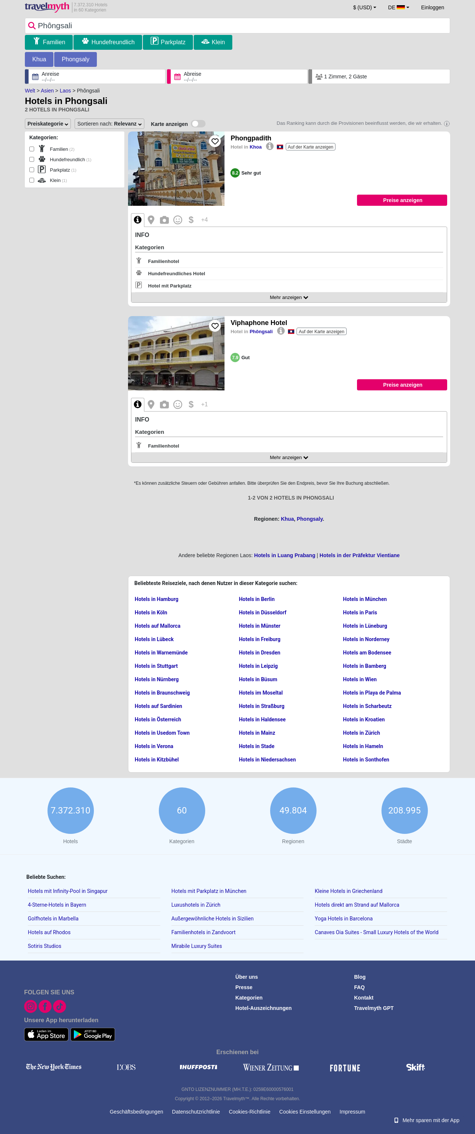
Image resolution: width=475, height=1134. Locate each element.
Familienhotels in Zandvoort (203, 932)
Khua (39, 59)
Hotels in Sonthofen (366, 760)
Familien (54, 42)
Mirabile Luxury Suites (196, 946)
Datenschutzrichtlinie (196, 1112)
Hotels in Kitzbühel (157, 760)
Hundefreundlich (113, 42)
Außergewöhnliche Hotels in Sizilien (212, 919)
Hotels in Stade (257, 746)
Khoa (256, 147)
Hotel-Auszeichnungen (263, 1008)
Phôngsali (261, 331)
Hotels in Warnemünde (161, 653)
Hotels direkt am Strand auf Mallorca (357, 905)
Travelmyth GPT (374, 1008)
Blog (360, 977)
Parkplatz (173, 42)
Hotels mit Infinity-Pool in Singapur (68, 891)
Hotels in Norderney (366, 639)
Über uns (246, 977)
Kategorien (248, 998)
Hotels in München (365, 599)
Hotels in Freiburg (260, 639)
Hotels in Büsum (258, 679)
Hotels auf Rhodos (49, 932)
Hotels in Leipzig (258, 666)
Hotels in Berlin (257, 599)
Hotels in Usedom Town (162, 733)
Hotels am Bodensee (367, 653)
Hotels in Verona (154, 746)
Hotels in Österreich (158, 719)
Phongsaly (75, 59)
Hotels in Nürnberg (157, 679)
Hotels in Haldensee (262, 719)
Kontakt (363, 998)
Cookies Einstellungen (305, 1112)
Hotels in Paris (360, 612)
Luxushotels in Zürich (195, 905)
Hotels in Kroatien (364, 719)
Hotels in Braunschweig (162, 693)
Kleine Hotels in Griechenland (348, 891)
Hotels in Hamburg (156, 599)
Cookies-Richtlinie (250, 1112)
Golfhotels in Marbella (53, 919)
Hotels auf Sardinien (158, 706)
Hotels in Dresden (260, 653)
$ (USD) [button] (362, 7)
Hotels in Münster (260, 626)
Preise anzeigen (403, 200)
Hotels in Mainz (257, 733)
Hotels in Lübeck (154, 639)
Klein (218, 42)
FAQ (359, 987)
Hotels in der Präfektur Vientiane (360, 555)
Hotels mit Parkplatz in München (208, 891)
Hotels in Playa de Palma (372, 693)
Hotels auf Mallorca (157, 626)
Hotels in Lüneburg (365, 626)
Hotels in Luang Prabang (284, 555)
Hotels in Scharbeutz (367, 706)
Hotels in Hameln (363, 746)
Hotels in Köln (151, 612)
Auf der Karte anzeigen (311, 147)
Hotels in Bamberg (364, 666)
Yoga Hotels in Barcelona (344, 919)
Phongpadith (250, 138)
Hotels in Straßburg (262, 706)
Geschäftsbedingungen (136, 1112)
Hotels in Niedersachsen (267, 760)
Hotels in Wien (360, 679)
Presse (243, 987)
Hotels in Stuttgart (156, 666)
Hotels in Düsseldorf (262, 612)
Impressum (352, 1112)
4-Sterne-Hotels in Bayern (57, 905)
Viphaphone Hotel (258, 322)
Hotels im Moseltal (261, 693)
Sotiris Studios (44, 946)
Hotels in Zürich (361, 733)
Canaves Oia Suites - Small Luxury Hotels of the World (376, 932)
